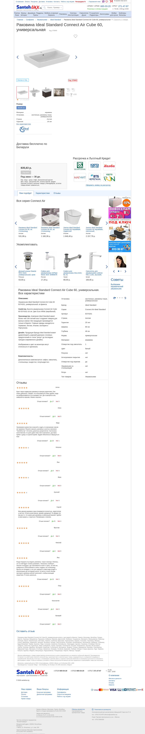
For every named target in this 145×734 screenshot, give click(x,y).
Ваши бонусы (43, 689)
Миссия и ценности (115, 678)
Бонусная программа (44, 692)
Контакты (57, 1)
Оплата (27, 1)
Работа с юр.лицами (67, 1)
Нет (57, 401)
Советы (117, 280)
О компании (20, 1)
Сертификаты (61, 692)
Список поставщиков (64, 694)
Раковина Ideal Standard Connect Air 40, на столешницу (50, 229)
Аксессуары (104, 14)
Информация (63, 689)
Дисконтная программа (44, 694)
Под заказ (26, 172)
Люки (17, 13)
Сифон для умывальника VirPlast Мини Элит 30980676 (49, 273)
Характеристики (43, 193)
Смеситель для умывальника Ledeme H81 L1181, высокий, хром (94, 273)
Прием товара (26, 699)
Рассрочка (34, 1)
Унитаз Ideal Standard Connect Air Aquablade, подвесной (72, 229)
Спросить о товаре (120, 19)
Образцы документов (78, 709)
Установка (49, 1)
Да (51, 401)
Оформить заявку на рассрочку (98, 185)
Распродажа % (80, 1)
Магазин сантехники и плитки (28, 9)
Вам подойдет (25, 193)
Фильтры (122, 13)
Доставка (42, 1)
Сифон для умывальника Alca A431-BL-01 (72, 273)
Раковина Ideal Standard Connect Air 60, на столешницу (28, 229)
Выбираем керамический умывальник (117, 286)
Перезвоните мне (94, 1)
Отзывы (57, 193)
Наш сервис (26, 689)
